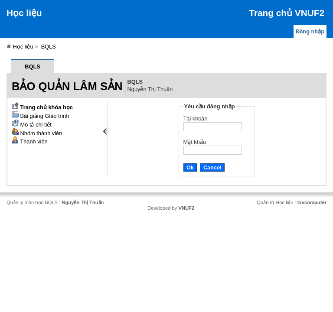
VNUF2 (186, 208)
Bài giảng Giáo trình (40, 116)
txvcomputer (311, 202)
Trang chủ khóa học (42, 107)
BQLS (48, 46)
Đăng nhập (310, 31)
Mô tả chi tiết (32, 124)
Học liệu (24, 13)
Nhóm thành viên (37, 133)
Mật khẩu (194, 142)
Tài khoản (195, 118)
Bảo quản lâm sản (67, 86)
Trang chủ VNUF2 (286, 13)
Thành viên (30, 141)
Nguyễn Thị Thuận (83, 202)
